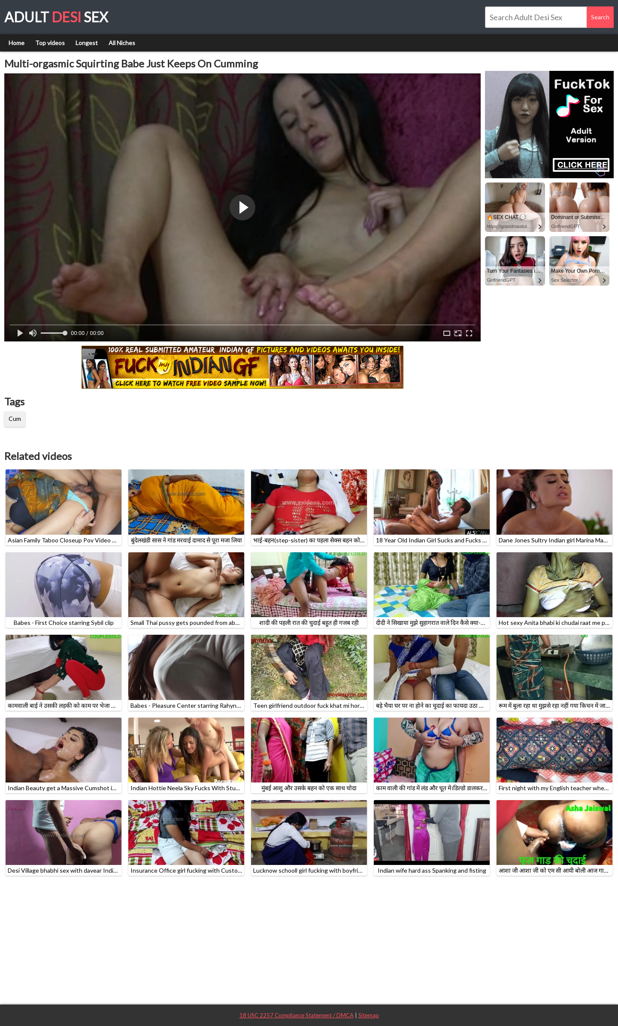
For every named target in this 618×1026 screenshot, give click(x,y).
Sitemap (368, 1015)
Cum (15, 418)
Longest (87, 42)
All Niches (122, 42)
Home (16, 42)
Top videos (50, 42)
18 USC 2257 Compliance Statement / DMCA (296, 1015)
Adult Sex (56, 17)
